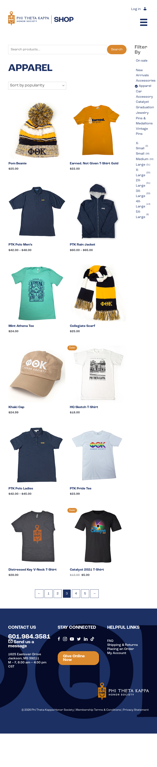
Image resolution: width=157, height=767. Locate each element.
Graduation (145, 107)
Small (142, 154)
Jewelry (142, 113)
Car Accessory (144, 94)
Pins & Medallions (144, 121)
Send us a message (21, 644)
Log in (136, 9)
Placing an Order (120, 649)
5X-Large (142, 214)
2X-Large (143, 183)
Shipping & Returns (122, 645)
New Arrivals (142, 73)
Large (143, 165)
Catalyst (142, 102)
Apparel (145, 86)
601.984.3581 (29, 637)
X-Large (143, 172)
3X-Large (143, 193)
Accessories (146, 80)
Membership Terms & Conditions (98, 710)
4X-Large (143, 204)
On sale (141, 60)
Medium (145, 159)
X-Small (142, 146)
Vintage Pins (142, 131)
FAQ (110, 641)
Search (116, 49)
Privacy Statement (136, 710)
